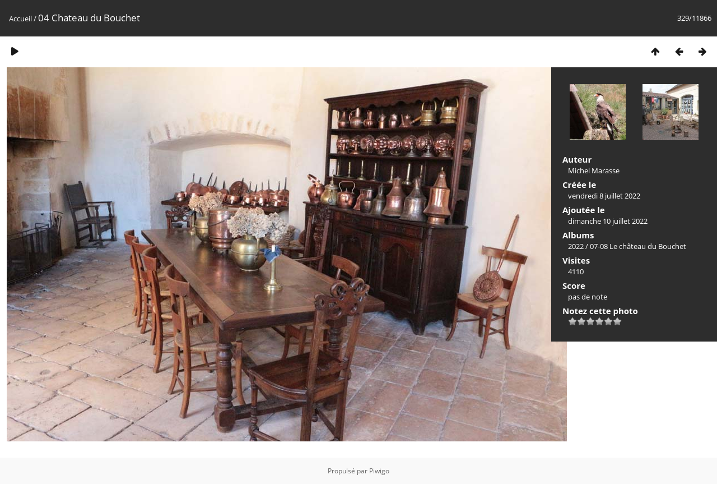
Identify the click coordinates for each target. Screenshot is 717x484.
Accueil (20, 18)
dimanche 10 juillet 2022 (608, 221)
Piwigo (379, 471)
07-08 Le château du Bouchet (638, 246)
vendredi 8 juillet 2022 (604, 196)
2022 (576, 246)
